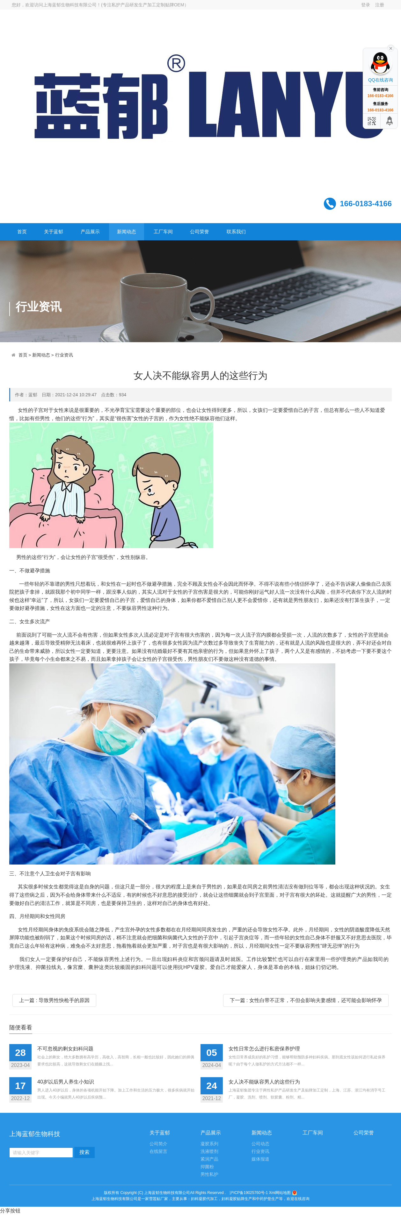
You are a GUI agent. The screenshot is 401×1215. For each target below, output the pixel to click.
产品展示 (90, 231)
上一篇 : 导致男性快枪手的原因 (54, 1000)
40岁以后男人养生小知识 (65, 1081)
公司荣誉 (199, 231)
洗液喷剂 (209, 1151)
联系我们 (236, 231)
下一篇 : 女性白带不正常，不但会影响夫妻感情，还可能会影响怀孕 (306, 1000)
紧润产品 (209, 1159)
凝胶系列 (209, 1143)
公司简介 (158, 1143)
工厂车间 (163, 231)
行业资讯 (64, 355)
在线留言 (158, 1151)
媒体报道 (260, 1159)
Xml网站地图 (280, 1192)
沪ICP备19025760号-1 (249, 1192)
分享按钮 (10, 1210)
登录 (365, 4)
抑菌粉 (207, 1166)
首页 (22, 231)
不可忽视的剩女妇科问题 (65, 1048)
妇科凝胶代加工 (204, 1199)
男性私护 (209, 1174)
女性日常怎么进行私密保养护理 (264, 1048)
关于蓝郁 (53, 231)
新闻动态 (126, 231)
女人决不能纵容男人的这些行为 (264, 1081)
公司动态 (260, 1143)
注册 (379, 4)
